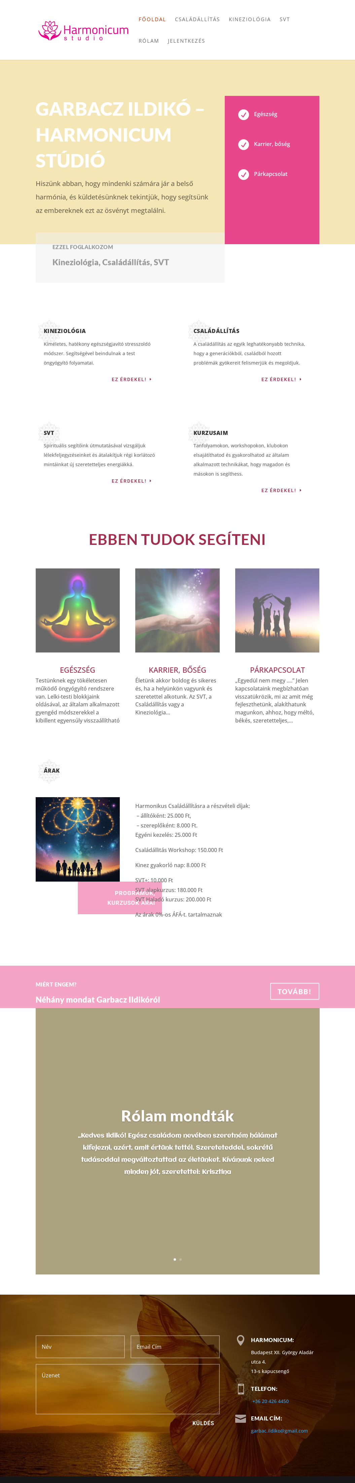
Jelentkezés (186, 41)
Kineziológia (250, 20)
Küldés (203, 1423)
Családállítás (197, 20)
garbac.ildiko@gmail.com (279, 1431)
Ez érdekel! (129, 379)
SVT (285, 20)
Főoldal (152, 20)
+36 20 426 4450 (270, 1401)
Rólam (149, 41)
